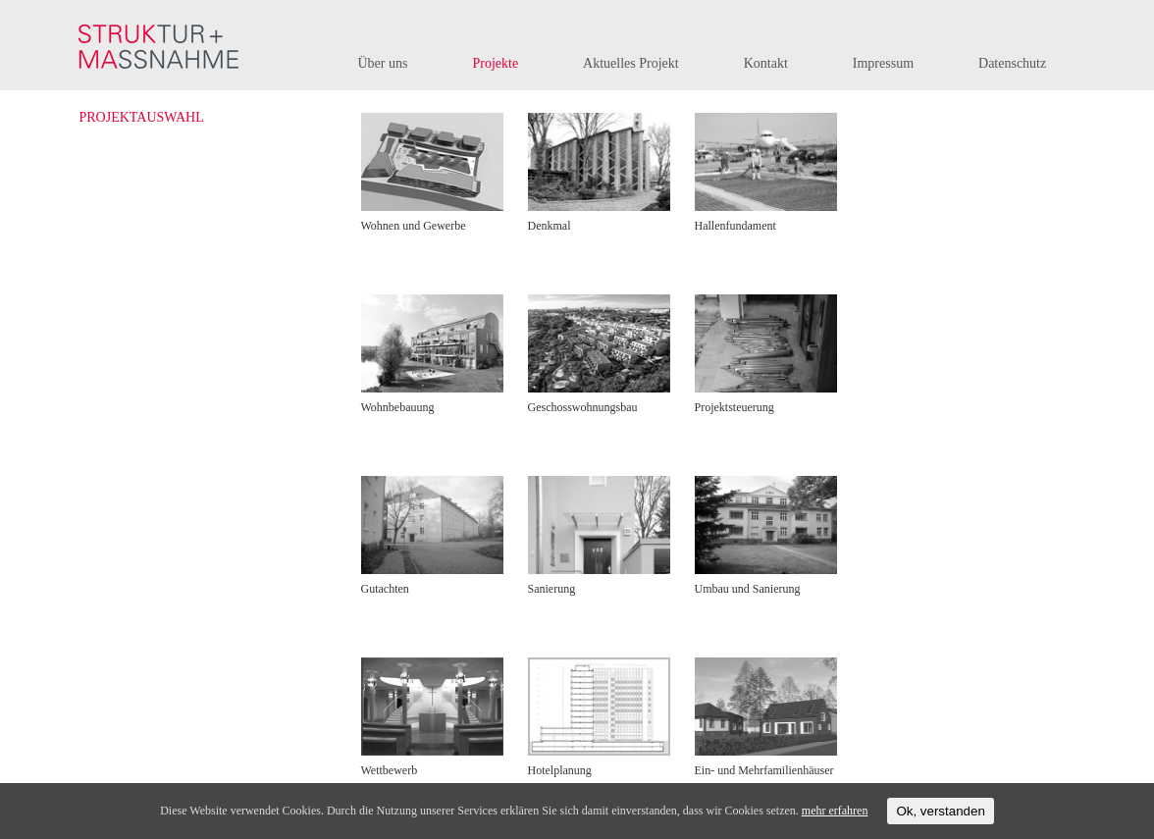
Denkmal (549, 226)
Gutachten (385, 589)
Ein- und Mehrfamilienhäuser (764, 770)
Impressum (883, 63)
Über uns (383, 63)
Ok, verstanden (940, 811)
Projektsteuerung (734, 407)
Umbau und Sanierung (748, 589)
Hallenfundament (735, 226)
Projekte (495, 63)
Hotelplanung (560, 770)
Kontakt (766, 63)
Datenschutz (1012, 63)
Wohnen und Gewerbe (413, 226)
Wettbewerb (389, 770)
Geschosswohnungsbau (583, 407)
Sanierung (552, 589)
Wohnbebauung (398, 407)
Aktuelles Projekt (631, 63)
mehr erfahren (835, 810)
